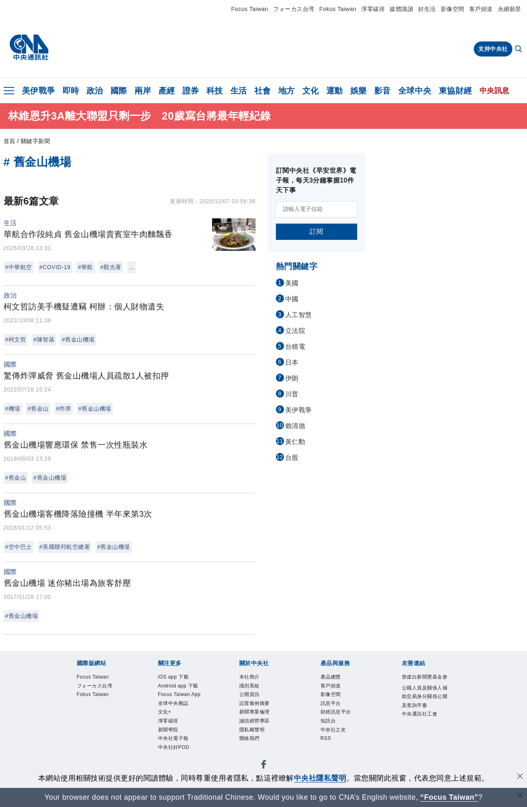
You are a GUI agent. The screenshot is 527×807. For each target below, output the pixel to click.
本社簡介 (250, 677)
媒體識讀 (401, 9)
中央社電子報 (174, 742)
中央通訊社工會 (421, 725)
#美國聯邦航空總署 (64, 547)
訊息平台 (332, 705)
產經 (166, 90)
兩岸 (142, 90)
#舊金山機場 (78, 339)
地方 (286, 90)
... (131, 267)
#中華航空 (18, 267)
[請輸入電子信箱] (316, 209)
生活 (238, 90)
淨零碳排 (373, 9)
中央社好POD (175, 751)
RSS (326, 742)
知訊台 (329, 723)
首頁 (9, 141)
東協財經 (455, 90)
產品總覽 (332, 677)
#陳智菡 (43, 339)
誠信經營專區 (255, 723)
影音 (382, 90)
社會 (262, 90)
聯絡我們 (250, 742)
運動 (334, 90)
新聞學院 (169, 732)
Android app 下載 (179, 686)
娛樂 (358, 90)
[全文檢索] (519, 49)
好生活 (427, 9)
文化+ (165, 714)
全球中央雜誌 (174, 705)
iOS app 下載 (174, 677)
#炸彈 (63, 408)
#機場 (12, 408)
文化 (310, 90)
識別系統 (250, 686)
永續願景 (509, 9)
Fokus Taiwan (337, 9)
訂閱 (316, 231)
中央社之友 (334, 732)
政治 (95, 90)
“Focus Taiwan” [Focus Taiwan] (449, 797)
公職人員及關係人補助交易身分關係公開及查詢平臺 (424, 706)
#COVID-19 (55, 267)
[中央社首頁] (29, 47)
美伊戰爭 (38, 90)
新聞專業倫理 (255, 714)
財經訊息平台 (337, 714)
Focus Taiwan (249, 9)
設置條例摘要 (255, 705)
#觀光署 (110, 267)
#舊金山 (38, 408)
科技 (214, 90)
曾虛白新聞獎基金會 (424, 682)
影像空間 (452, 9)
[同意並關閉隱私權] (520, 777)
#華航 (85, 267)
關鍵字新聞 (35, 141)
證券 (190, 90)
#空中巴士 (18, 547)
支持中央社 (493, 49)
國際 (119, 90)
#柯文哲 (15, 339)
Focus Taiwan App (181, 695)
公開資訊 (250, 695)
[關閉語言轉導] (520, 796)
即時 (71, 90)
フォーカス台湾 (293, 9)
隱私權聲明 (253, 732)
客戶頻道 (481, 9)
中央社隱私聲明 (320, 778)
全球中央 (415, 90)
